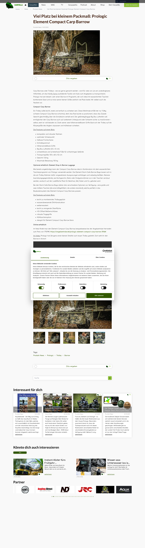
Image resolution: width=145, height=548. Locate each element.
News (26, 9)
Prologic (50, 355)
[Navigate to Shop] (102, 5)
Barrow (67, 355)
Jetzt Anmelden (132, 5)
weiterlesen (18, 434)
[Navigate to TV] (62, 5)
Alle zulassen (99, 295)
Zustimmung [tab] (45, 257)
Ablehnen (46, 295)
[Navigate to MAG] (52, 5)
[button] (36, 307)
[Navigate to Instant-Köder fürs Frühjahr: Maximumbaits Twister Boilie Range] (28, 468)
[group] (22, 489)
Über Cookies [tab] (100, 257)
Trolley (59, 355)
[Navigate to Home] (25, 5)
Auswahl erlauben (72, 295)
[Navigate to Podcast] (83, 5)
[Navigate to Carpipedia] (73, 5)
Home (18, 9)
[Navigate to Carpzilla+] (33, 5)
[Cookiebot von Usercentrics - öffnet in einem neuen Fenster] (104, 251)
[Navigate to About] (93, 5)
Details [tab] (72, 257)
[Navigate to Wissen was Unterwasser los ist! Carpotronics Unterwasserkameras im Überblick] (91, 468)
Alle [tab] (20, 452)
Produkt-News (37, 9)
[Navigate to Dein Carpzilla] (114, 5)
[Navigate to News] (43, 5)
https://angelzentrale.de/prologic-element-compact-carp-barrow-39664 (78, 232)
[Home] (25, 5)
